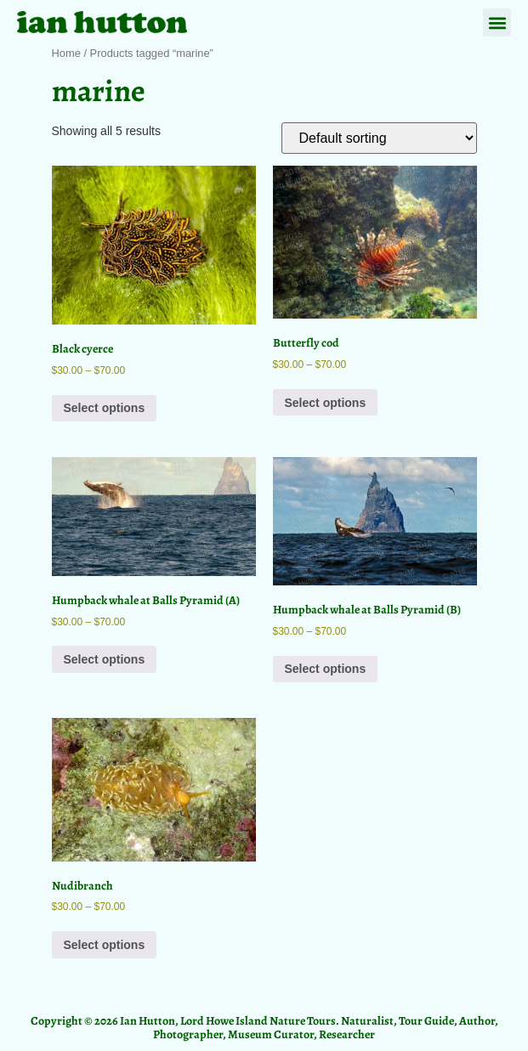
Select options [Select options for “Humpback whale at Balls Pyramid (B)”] (325, 668)
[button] (497, 22)
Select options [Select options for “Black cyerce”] (104, 408)
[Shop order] (379, 138)
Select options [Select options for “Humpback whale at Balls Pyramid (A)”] (104, 659)
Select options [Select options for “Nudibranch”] (104, 945)
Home (66, 53)
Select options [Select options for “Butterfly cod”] (325, 403)
